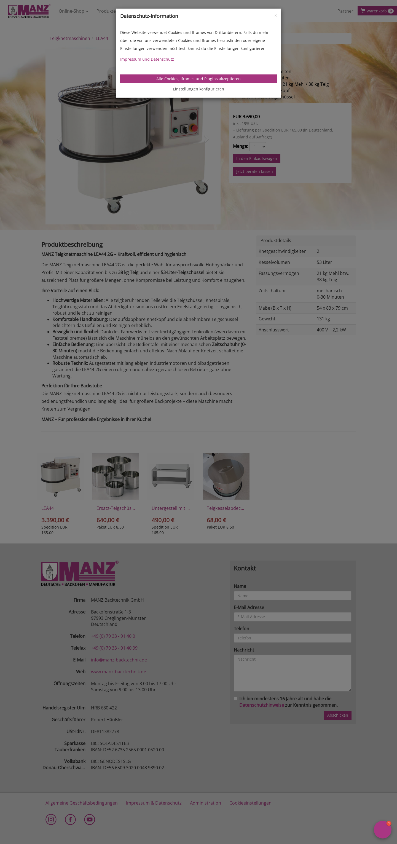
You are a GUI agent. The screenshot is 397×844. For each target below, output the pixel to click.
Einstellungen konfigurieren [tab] (198, 89)
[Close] (275, 15)
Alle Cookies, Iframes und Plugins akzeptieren (198, 78)
